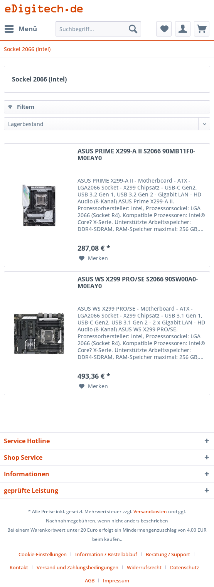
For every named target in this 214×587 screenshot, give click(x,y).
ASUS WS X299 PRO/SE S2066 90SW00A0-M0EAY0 (138, 283)
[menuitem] (20, 29)
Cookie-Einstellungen (43, 554)
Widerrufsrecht (144, 567)
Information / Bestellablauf (106, 554)
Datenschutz (184, 567)
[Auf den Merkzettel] (93, 258)
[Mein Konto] (182, 29)
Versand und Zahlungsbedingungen (77, 567)
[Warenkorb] (201, 29)
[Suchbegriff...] (98, 29)
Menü (21, 28)
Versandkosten (150, 511)
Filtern (21, 106)
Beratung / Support (168, 554)
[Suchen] (133, 29)
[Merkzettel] (164, 29)
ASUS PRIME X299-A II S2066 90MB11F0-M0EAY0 (136, 155)
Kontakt (19, 567)
